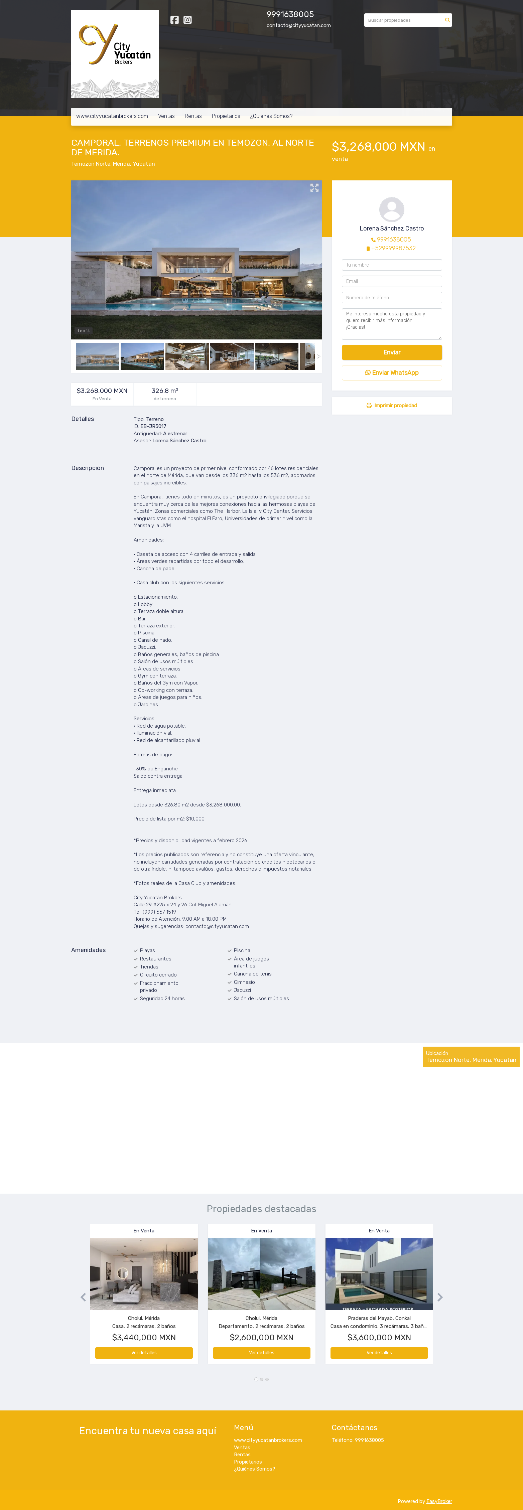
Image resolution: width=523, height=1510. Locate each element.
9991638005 (394, 239)
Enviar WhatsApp (392, 372)
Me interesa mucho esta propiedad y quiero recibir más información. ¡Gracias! (392, 324)
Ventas (166, 116)
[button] (80, 1297)
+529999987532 (393, 248)
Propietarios (226, 116)
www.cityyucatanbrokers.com (112, 116)
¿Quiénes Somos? (271, 116)
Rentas (193, 116)
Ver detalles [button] (144, 1353)
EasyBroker (439, 1501)
